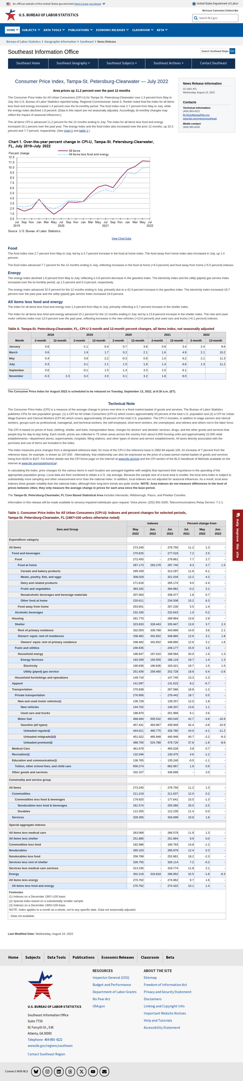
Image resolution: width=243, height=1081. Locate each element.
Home (13, 957)
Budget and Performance (112, 984)
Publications (84, 957)
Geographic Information (60, 42)
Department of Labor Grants (115, 991)
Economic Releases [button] (111, 30)
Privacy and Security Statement (168, 991)
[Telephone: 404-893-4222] (57, 1039)
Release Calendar (213, 10)
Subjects (32, 957)
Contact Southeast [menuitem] (213, 63)
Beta (170, 957)
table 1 (83, 130)
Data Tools (56, 957)
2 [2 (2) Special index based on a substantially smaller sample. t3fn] (48, 730)
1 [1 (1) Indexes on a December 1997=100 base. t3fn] (60, 701)
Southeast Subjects (120, 63)
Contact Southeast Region (46, 1054)
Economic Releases (117, 957)
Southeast (87, 42)
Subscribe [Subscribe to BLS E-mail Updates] (232, 10)
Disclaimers (153, 999)
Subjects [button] (29, 30)
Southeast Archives (167, 63)
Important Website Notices (165, 1013)
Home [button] (11, 30)
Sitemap (150, 977)
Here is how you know (87, 3)
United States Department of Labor (215, 4)
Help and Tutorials (158, 1020)
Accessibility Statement (162, 1027)
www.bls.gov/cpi (128, 458)
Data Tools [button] (53, 30)
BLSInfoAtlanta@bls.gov (196, 115)
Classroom (150, 957)
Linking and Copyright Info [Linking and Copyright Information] (164, 1006)
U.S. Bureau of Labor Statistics (48, 14)
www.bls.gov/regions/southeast (200, 118)
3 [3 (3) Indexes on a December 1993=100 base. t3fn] (54, 736)
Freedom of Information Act (165, 984)
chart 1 (68, 130)
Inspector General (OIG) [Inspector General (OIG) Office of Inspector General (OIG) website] (111, 977)
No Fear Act (101, 999)
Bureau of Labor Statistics (23, 42)
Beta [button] (161, 30)
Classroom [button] (141, 30)
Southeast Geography (72, 63)
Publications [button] (79, 30)
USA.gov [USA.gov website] (99, 1006)
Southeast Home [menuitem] (28, 63)
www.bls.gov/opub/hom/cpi (39, 463)
